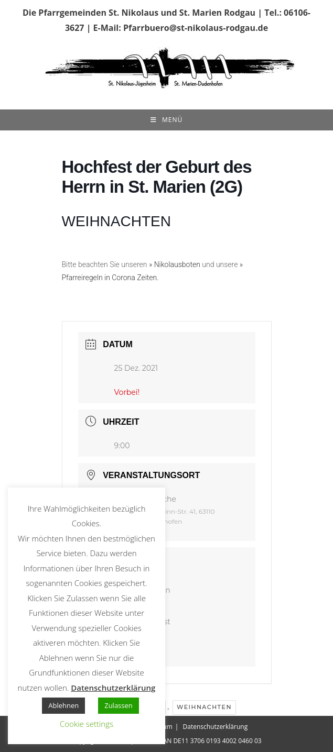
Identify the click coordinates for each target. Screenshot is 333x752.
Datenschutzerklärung (215, 726)
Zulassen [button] (118, 705)
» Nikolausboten (174, 264)
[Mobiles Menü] (166, 119)
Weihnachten (204, 707)
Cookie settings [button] (86, 723)
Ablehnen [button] (63, 705)
